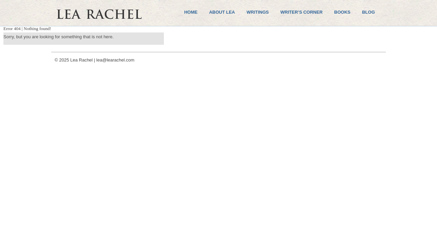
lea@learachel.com (115, 60)
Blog (368, 12)
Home (190, 12)
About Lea (222, 12)
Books (342, 12)
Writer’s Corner (301, 12)
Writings (257, 12)
